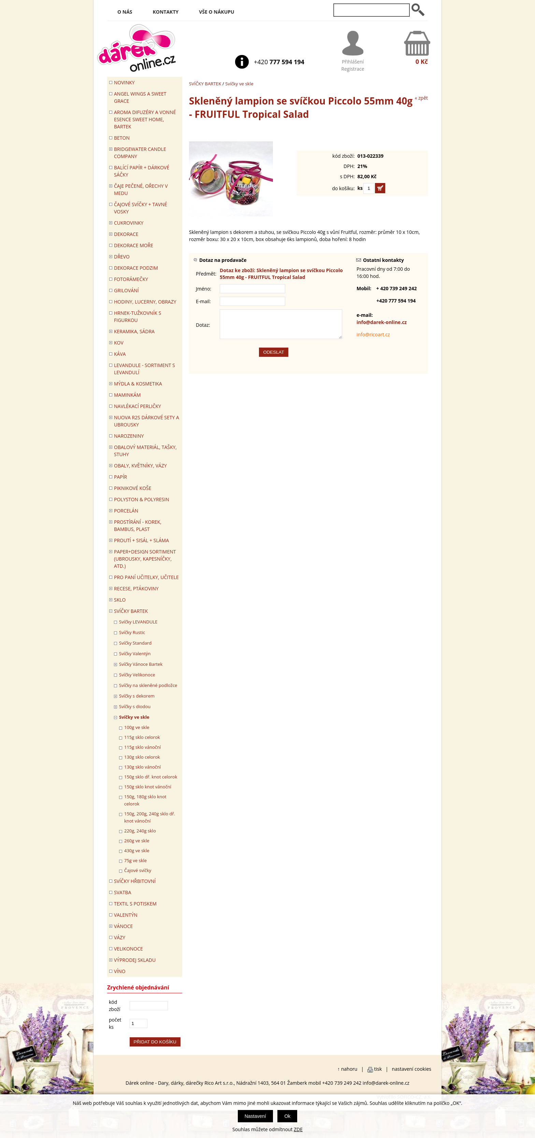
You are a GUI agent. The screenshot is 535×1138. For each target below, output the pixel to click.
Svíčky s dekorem (137, 696)
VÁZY (119, 937)
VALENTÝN (126, 915)
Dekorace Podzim (136, 268)
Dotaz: (203, 327)
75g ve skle (135, 860)
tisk (378, 1069)
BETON (122, 138)
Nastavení (255, 1116)
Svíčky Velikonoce (137, 675)
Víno (120, 971)
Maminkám (127, 395)
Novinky (124, 82)
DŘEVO (122, 256)
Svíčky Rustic (132, 632)
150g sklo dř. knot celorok (150, 777)
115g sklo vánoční (142, 747)
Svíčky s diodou (134, 706)
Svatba (122, 892)
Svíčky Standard (135, 643)
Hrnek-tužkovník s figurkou (137, 316)
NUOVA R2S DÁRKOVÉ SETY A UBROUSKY (146, 421)
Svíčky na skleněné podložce (148, 685)
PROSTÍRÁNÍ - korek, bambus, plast (137, 525)
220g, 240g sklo (140, 831)
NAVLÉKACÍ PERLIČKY (137, 406)
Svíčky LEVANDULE (138, 622)
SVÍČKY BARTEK (205, 84)
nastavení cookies (411, 1069)
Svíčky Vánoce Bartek (140, 664)
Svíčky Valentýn (135, 653)
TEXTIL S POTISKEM (135, 903)
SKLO (120, 599)
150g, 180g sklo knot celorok (145, 800)
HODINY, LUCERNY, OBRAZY (145, 301)
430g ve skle (136, 850)
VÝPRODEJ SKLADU (135, 960)
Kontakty (166, 12)
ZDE (298, 1129)
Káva (120, 354)
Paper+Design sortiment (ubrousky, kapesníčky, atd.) (145, 558)
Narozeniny (129, 436)
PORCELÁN (126, 510)
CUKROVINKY (128, 223)
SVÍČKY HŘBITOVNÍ (135, 881)
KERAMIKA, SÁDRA (134, 331)
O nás (124, 12)
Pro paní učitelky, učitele (146, 577)
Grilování (126, 290)
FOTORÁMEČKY (131, 279)
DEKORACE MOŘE (133, 245)
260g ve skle (136, 841)
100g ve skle (136, 727)
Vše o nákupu (216, 12)
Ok (287, 1116)
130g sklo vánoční (142, 767)
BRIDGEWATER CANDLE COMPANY (140, 152)
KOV (119, 342)
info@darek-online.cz (382, 322)
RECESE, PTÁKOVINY (136, 588)
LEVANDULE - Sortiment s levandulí (144, 369)
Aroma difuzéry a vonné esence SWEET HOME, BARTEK (145, 119)
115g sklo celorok (142, 737)
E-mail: (203, 301)
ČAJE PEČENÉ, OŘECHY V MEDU (141, 189)
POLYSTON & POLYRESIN (141, 499)
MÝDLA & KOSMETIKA (138, 383)
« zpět (421, 98)
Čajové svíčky (137, 870)
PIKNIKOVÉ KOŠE (132, 488)
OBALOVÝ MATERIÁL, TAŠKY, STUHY (145, 451)
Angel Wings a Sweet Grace (140, 97)
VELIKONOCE (128, 948)
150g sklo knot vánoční (147, 787)
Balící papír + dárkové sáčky (141, 171)
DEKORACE (126, 234)
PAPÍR (120, 477)
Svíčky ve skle (239, 84)
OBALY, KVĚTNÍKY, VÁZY (140, 465)
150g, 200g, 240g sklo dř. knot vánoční (149, 817)
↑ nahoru (347, 1069)
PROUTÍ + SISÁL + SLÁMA (141, 540)
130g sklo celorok (142, 757)
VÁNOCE (123, 926)
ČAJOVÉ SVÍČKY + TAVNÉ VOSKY (140, 208)
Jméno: (203, 288)
